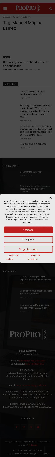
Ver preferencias (28, 249)
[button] (50, 197)
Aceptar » (28, 229)
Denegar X (28, 239)
